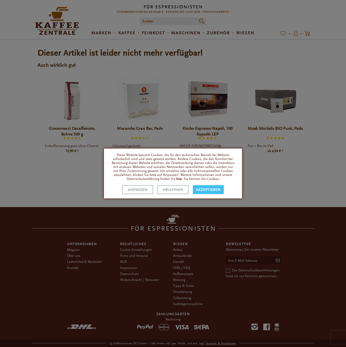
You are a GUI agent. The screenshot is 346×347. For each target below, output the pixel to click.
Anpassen (138, 189)
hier (179, 179)
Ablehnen (173, 189)
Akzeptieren (208, 189)
